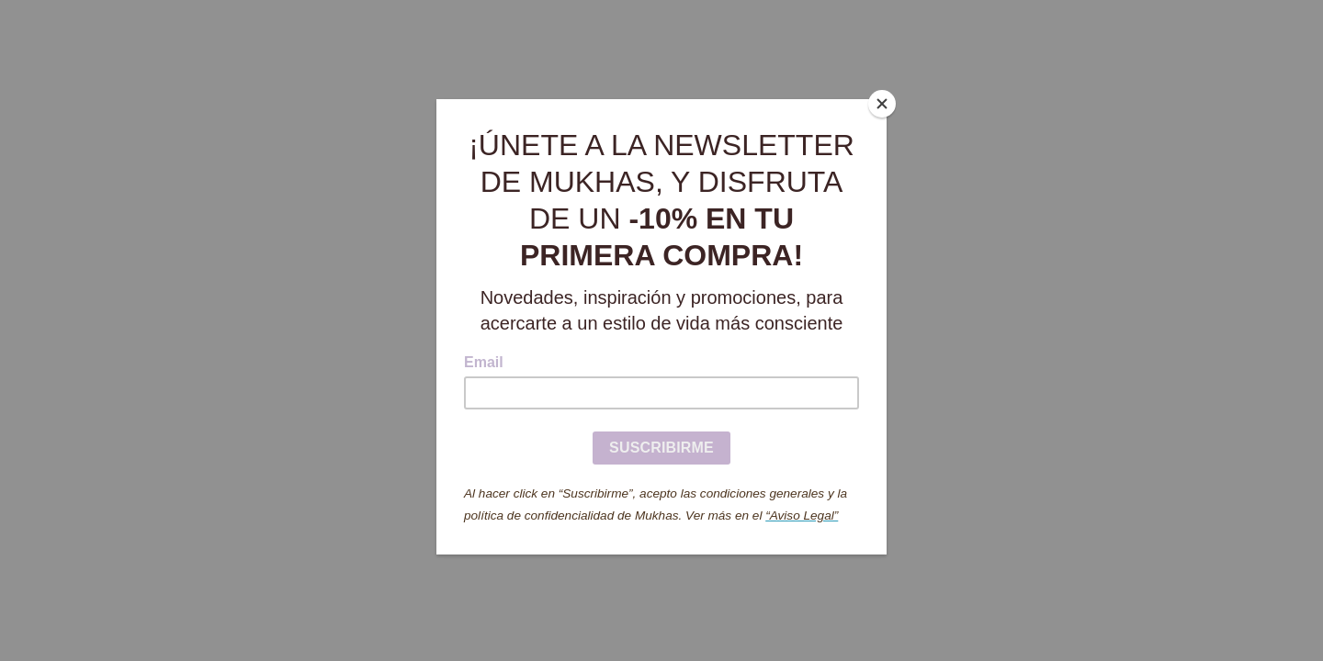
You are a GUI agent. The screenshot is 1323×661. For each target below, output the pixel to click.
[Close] (882, 104)
